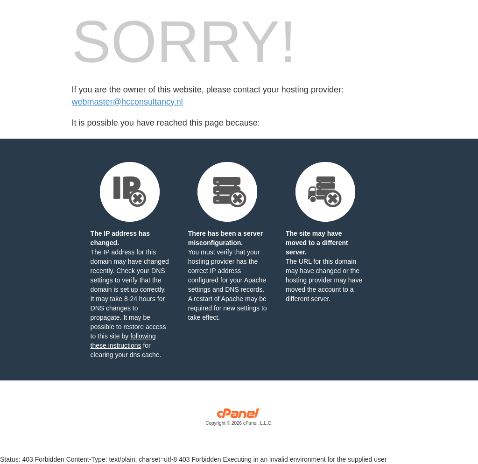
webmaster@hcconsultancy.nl (127, 101)
